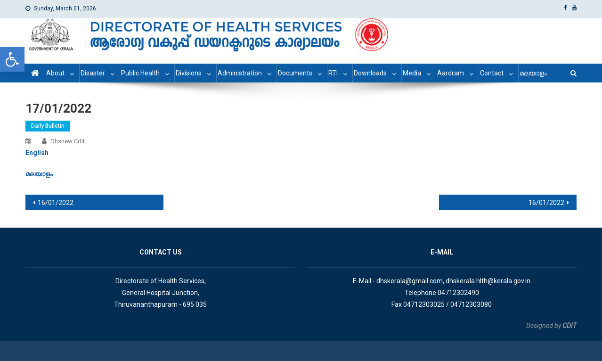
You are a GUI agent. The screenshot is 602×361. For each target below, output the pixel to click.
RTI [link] (333, 73)
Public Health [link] (140, 73)
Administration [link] (240, 73)
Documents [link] (295, 73)
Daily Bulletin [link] (48, 126)
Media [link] (412, 73)
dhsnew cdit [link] (67, 141)
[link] (12, 59)
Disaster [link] (93, 73)
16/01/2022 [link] (55, 202)
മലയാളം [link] (533, 73)
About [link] (55, 73)
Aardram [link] (450, 73)
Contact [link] (492, 73)
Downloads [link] (370, 73)
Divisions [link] (189, 73)
